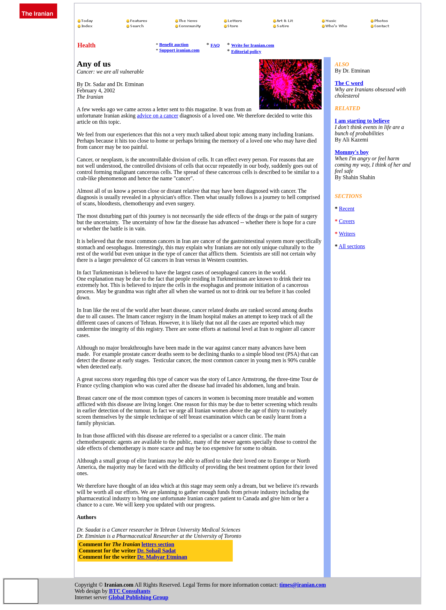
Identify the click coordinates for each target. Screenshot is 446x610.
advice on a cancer (157, 116)
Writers (347, 234)
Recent (346, 209)
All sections (352, 246)
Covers (347, 221)
